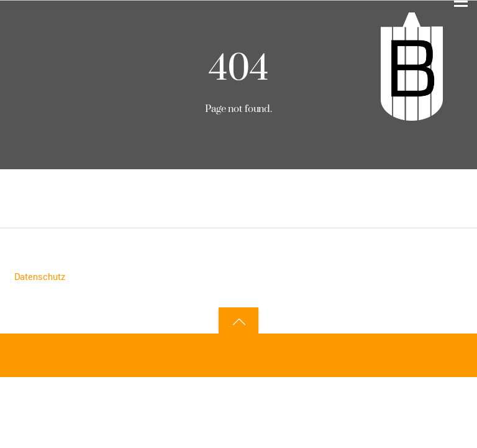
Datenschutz (39, 277)
